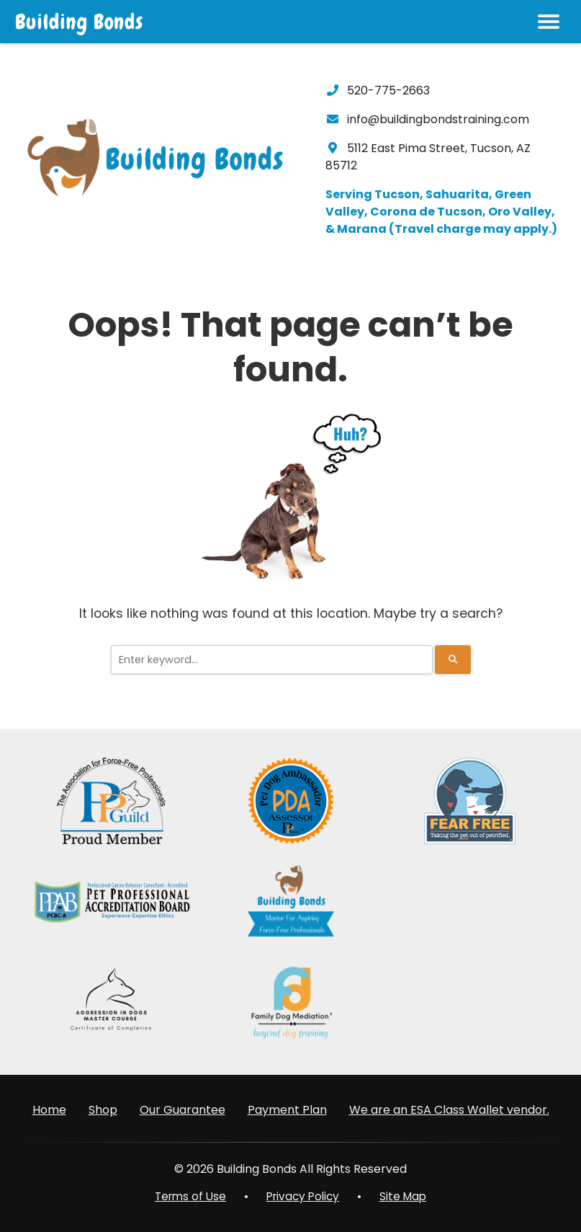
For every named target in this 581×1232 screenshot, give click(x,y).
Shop (103, 1109)
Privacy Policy (304, 1196)
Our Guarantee (182, 1109)
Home (49, 1109)
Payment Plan (287, 1109)
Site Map (407, 1196)
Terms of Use (187, 1196)
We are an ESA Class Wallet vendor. (449, 1109)
